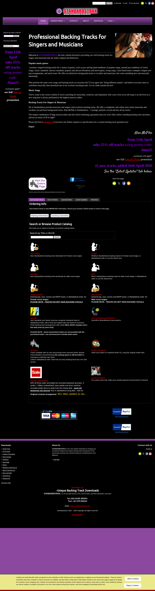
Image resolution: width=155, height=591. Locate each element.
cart (126, 3)
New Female (35, 253)
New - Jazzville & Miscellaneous (103, 318)
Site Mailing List (77, 487)
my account (135, 3)
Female (94, 253)
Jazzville (33, 318)
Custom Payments (98, 378)
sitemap (118, 3)
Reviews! (94, 200)
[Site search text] (99, 3)
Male (93, 274)
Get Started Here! (37, 200)
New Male (34, 274)
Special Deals (66, 200)
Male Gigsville (96, 294)
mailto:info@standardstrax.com (80, 506)
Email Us (149, 449)
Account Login (6, 483)
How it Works (52, 200)
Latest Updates (81, 200)
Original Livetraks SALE (39, 380)
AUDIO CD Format (98, 350)
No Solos (33, 350)
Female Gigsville (36, 294)
